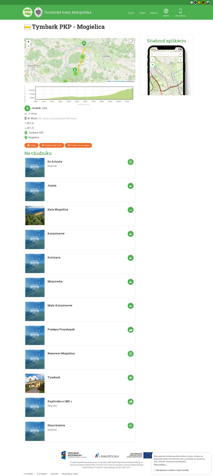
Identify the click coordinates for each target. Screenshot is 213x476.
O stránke (28, 473)
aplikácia (180, 13)
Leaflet (108, 81)
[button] (84, 44)
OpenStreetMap (120, 81)
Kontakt (54, 473)
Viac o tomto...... (160, 464)
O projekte (42, 473)
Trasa (31, 145)
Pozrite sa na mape (78, 145)
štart (131, 13)
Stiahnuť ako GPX (51, 145)
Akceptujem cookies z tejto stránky (172, 470)
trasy (142, 13)
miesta (154, 13)
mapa (166, 13)
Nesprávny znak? (70, 473)
